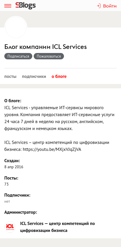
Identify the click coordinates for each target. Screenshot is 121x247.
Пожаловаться (49, 56)
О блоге (59, 76)
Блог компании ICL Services (45, 46)
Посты (10, 76)
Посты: (11, 178)
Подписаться (18, 56)
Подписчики (34, 76)
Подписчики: (17, 195)
